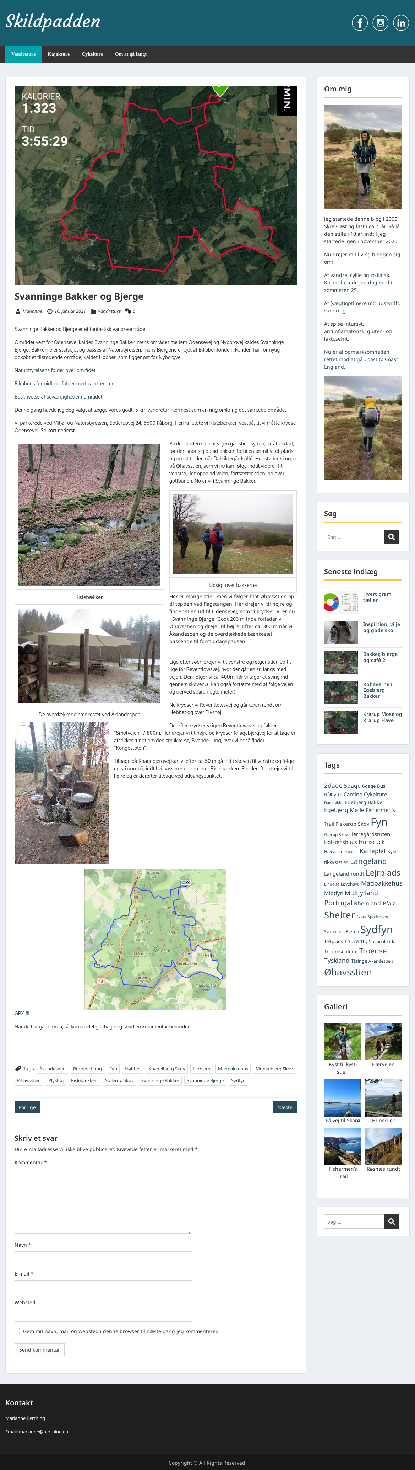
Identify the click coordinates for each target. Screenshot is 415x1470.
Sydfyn (238, 1080)
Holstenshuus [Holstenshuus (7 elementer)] (340, 842)
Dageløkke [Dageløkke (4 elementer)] (333, 802)
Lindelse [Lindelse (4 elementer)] (331, 884)
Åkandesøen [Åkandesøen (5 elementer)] (380, 961)
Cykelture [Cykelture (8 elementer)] (375, 794)
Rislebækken (84, 1080)
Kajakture (59, 54)
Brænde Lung (87, 1068)
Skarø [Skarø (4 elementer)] (361, 916)
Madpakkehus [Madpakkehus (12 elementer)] (381, 883)
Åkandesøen (52, 1068)
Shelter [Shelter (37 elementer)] (339, 914)
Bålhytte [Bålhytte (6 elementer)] (333, 794)
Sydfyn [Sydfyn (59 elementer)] (376, 929)
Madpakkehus (233, 1068)
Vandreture (23, 54)
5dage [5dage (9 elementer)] (352, 786)
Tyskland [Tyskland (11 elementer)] (337, 960)
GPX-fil (22, 1013)
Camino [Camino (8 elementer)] (353, 794)
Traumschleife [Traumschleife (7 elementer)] (341, 951)
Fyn (113, 1068)
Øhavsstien (29, 1080)
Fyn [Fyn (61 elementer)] (379, 822)
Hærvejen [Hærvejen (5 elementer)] (333, 852)
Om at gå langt (131, 54)
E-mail (24, 1273)
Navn (23, 1244)
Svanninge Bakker (160, 1080)
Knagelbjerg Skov (166, 1068)
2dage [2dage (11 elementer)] (333, 785)
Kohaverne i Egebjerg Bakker (377, 690)
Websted (25, 1302)
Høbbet (133, 1068)
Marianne (32, 311)
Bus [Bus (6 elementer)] (381, 786)
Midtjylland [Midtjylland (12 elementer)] (361, 892)
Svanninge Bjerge (205, 1080)
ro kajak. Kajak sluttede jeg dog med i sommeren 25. (358, 282)
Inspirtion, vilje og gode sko (381, 627)
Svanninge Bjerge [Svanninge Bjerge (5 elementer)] (341, 932)
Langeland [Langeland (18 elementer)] (368, 861)
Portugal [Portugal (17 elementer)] (338, 903)
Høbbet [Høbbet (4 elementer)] (351, 851)
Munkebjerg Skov (274, 1068)
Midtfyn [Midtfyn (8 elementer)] (333, 893)
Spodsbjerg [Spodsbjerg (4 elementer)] (378, 916)
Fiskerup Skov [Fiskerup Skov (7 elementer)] (352, 823)
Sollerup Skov (119, 1080)
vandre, (340, 275)
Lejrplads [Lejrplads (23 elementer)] (383, 872)
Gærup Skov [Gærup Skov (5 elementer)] (336, 835)
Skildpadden (52, 21)
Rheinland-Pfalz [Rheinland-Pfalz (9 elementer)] (374, 903)
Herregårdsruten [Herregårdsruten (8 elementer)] (369, 834)
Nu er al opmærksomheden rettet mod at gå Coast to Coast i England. (362, 359)
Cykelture (92, 54)
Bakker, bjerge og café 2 (380, 657)
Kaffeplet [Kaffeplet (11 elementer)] (373, 851)
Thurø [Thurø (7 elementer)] (351, 941)
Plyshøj (56, 1080)
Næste (285, 1107)
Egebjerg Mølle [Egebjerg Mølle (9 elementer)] (344, 810)
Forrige (27, 1107)
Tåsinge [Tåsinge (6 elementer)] (359, 961)
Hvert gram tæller (377, 596)
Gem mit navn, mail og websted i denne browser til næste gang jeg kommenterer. (120, 1331)
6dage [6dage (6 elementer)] (369, 786)
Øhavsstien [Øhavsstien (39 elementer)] (348, 972)
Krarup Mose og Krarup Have (382, 717)
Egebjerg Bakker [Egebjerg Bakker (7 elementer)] (364, 802)
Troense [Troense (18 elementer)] (373, 951)
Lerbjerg (202, 1068)
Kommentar (31, 1162)
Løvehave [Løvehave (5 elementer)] (350, 884)
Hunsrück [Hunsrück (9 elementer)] (371, 842)
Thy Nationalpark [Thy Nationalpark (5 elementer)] (377, 942)
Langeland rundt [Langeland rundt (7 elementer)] (344, 873)
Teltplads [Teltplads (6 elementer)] (333, 941)
